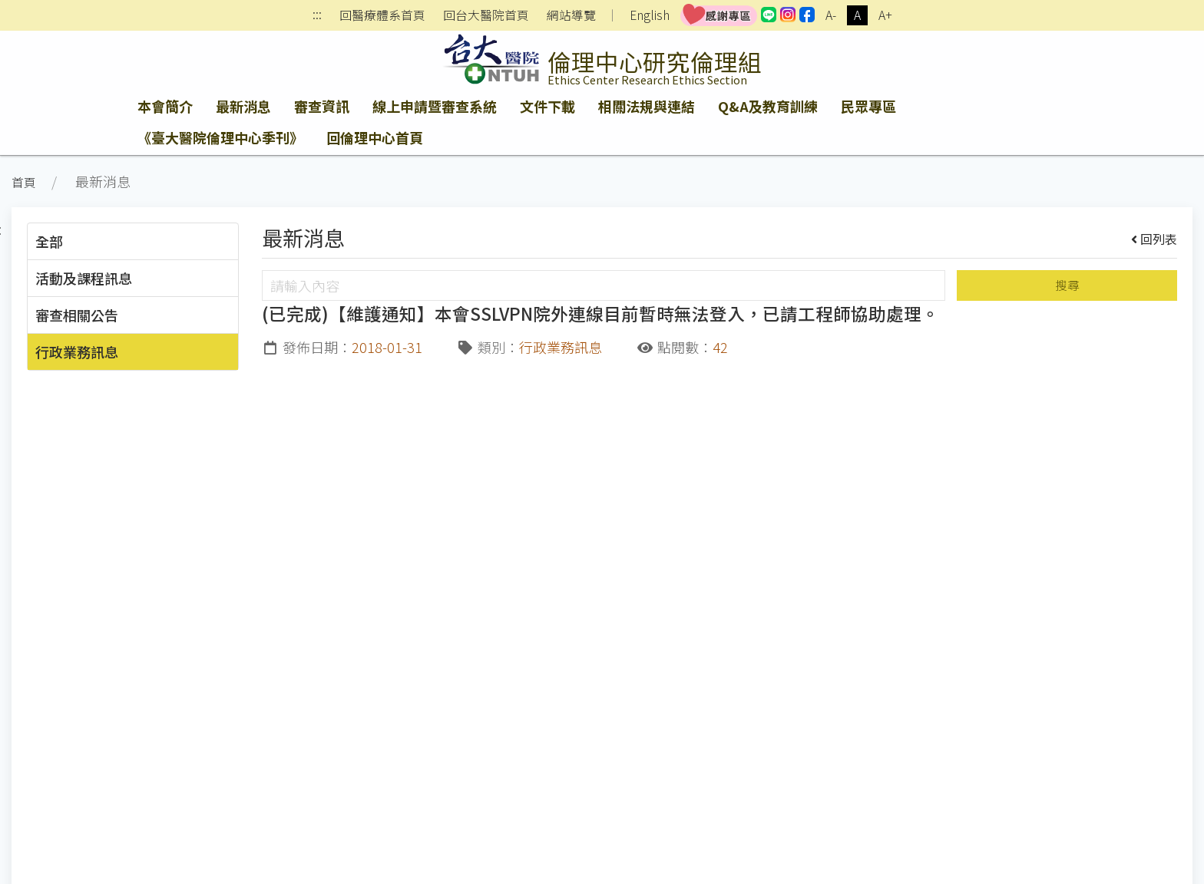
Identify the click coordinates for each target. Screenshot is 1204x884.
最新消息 (243, 106)
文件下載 (547, 106)
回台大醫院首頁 (486, 15)
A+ (885, 15)
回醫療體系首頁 (382, 15)
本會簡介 (165, 106)
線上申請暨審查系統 (434, 106)
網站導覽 (571, 15)
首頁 (24, 182)
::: (317, 15)
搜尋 (1067, 285)
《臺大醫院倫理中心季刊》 (220, 137)
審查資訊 (321, 106)
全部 (49, 241)
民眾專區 (868, 106)
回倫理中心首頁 (374, 137)
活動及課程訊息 (83, 278)
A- (830, 15)
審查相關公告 (76, 315)
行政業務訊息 (76, 351)
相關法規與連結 (646, 106)
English (650, 15)
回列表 (1154, 238)
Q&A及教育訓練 (768, 106)
